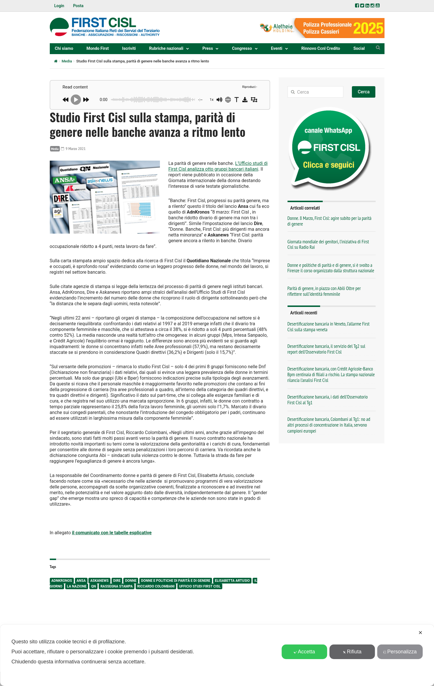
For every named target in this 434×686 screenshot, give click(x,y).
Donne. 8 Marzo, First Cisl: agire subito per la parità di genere (330, 221)
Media (67, 61)
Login (59, 5)
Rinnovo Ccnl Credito (320, 48)
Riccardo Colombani (156, 586)
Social (359, 48)
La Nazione (77, 586)
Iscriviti (129, 48)
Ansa (81, 581)
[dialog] (217, 655)
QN (93, 586)
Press (207, 48)
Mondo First (97, 48)
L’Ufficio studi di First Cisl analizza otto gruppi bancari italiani (218, 166)
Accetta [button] (304, 652)
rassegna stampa (116, 586)
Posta (78, 5)
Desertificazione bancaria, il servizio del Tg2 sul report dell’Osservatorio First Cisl (326, 349)
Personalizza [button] (400, 652)
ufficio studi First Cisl (200, 586)
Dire (117, 581)
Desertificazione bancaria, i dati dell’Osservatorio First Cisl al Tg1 (328, 400)
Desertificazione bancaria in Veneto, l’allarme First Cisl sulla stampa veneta (329, 327)
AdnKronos (61, 581)
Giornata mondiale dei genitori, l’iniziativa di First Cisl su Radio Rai (328, 244)
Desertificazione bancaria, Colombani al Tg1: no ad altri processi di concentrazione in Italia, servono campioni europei (329, 425)
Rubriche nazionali (166, 48)
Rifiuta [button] (352, 652)
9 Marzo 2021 (73, 148)
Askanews (99, 581)
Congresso (242, 48)
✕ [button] (420, 633)
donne (130, 581)
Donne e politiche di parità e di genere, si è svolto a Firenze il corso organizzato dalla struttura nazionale (331, 268)
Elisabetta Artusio (232, 581)
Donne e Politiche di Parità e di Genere (175, 581)
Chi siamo (64, 48)
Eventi (276, 48)
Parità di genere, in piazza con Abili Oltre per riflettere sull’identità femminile (324, 291)
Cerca (364, 91)
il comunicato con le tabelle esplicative (111, 532)
